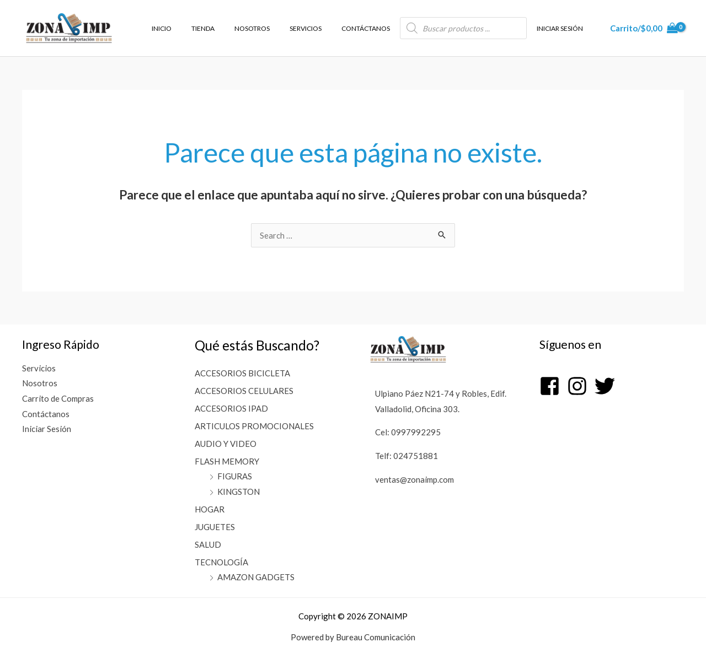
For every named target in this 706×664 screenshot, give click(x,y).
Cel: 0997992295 (408, 432)
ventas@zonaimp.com (414, 479)
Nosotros (39, 383)
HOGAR (209, 509)
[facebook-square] (552, 386)
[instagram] (580, 386)
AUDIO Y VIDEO (225, 444)
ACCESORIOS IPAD (231, 408)
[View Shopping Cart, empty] (644, 28)
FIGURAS (234, 476)
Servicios (39, 368)
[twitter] (606, 386)
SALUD (208, 544)
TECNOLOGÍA (221, 562)
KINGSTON (238, 491)
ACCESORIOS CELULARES (244, 391)
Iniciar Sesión (46, 429)
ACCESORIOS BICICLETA (242, 373)
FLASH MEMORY (227, 461)
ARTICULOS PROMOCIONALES (254, 426)
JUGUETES (215, 527)
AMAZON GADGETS (256, 577)
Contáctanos (45, 414)
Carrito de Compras (58, 399)
